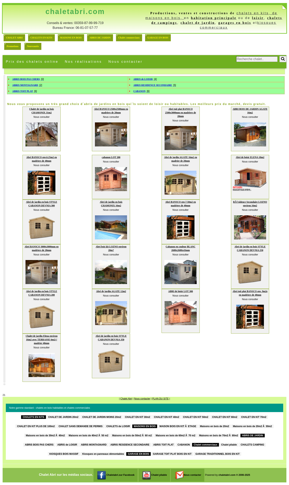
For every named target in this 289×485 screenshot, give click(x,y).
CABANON (139, 91)
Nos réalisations (83, 62)
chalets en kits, (254, 13)
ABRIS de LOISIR (143, 79)
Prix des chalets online (32, 62)
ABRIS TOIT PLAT (22, 91)
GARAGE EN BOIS (158, 37)
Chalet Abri (126, 398)
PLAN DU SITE (160, 398)
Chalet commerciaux (129, 37)
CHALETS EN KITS (41, 37)
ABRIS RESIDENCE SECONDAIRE (152, 85)
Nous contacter (125, 62)
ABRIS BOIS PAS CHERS (26, 79)
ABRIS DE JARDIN (100, 37)
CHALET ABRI (14, 37)
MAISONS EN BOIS (71, 37)
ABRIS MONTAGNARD (25, 85)
